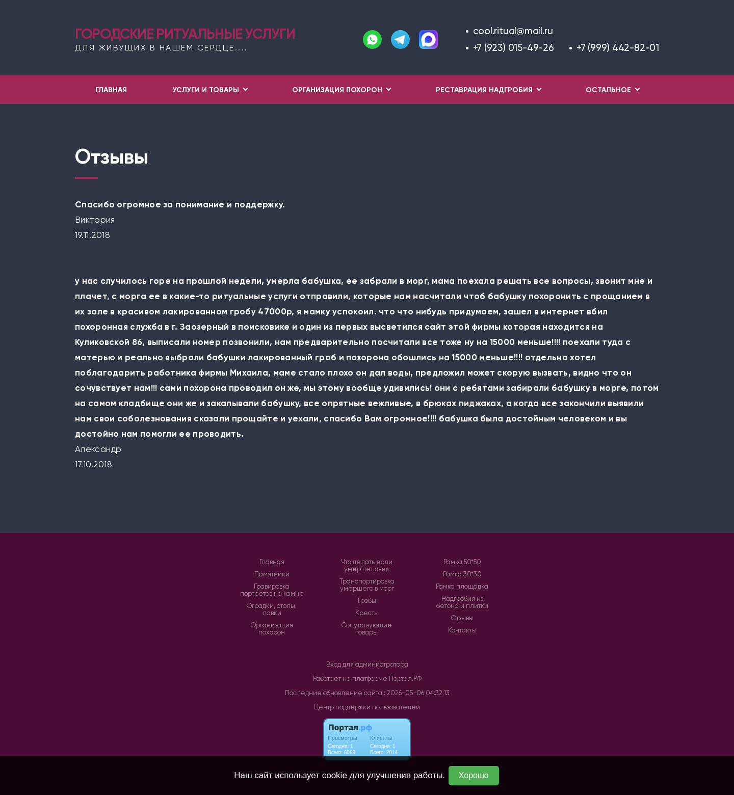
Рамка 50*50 (462, 562)
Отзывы (462, 618)
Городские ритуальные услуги (185, 33)
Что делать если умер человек (366, 566)
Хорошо (474, 775)
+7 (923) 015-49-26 (513, 48)
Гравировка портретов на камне (272, 590)
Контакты (462, 630)
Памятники (272, 574)
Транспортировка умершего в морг (367, 585)
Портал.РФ (405, 678)
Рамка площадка (462, 586)
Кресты (367, 613)
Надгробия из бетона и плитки (462, 602)
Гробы (367, 600)
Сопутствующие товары (367, 629)
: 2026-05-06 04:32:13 (417, 693)
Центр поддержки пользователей (367, 707)
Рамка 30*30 (462, 574)
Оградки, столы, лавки (272, 609)
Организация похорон (272, 629)
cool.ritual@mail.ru (513, 31)
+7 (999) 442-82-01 (617, 48)
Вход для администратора (367, 664)
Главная (111, 90)
